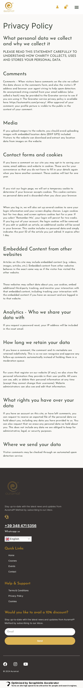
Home (11, 555)
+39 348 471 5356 (20, 526)
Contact (12, 571)
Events (11, 566)
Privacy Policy (15, 596)
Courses (12, 561)
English (12, 539)
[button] (76, 7)
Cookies (12, 601)
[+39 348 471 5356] (6, 517)
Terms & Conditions (18, 590)
